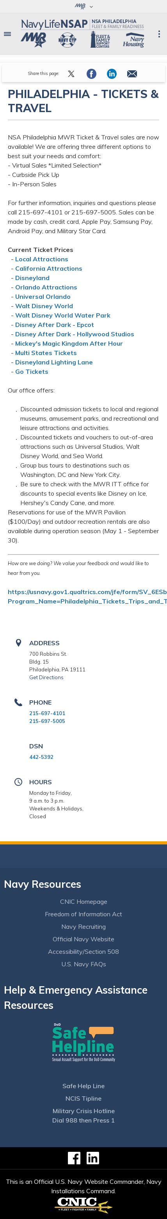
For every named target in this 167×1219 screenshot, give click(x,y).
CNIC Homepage (83, 901)
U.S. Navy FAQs (83, 964)
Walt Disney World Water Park (62, 315)
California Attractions (48, 268)
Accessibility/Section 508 (83, 951)
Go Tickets (31, 371)
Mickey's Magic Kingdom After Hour (69, 343)
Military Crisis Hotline (84, 1111)
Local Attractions (41, 259)
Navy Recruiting (83, 926)
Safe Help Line (83, 1086)
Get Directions (46, 677)
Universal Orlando (43, 296)
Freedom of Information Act (83, 914)
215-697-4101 (47, 713)
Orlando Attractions (46, 287)
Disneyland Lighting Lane (54, 362)
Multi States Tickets (46, 353)
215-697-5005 (47, 721)
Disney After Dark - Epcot (54, 324)
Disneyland (32, 278)
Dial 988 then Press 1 (83, 1120)
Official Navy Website (83, 939)
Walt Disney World (44, 306)
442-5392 (41, 757)
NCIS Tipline (83, 1098)
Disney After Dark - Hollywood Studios (74, 334)
